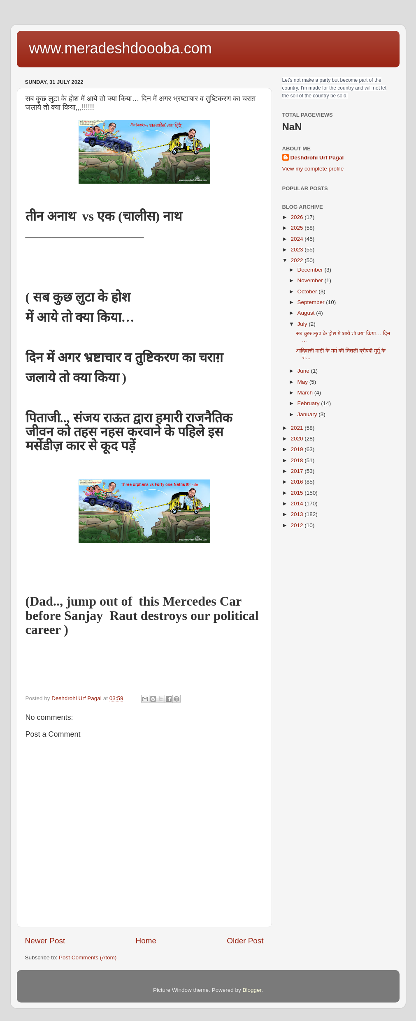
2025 (297, 228)
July (303, 324)
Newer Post (45, 940)
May (303, 382)
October (308, 291)
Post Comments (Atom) (87, 957)
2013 (297, 514)
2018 (297, 460)
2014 (297, 503)
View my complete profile (313, 169)
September (311, 302)
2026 (297, 217)
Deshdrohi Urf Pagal (317, 157)
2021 (297, 428)
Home (146, 940)
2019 (297, 449)
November (311, 280)
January (308, 414)
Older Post (245, 940)
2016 (297, 482)
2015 (297, 493)
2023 (297, 250)
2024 (297, 239)
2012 (297, 525)
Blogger (252, 990)
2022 (297, 260)
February (309, 403)
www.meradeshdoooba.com (120, 48)
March (305, 393)
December (311, 270)
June (304, 371)
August (306, 313)
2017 (297, 471)
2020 (297, 439)
